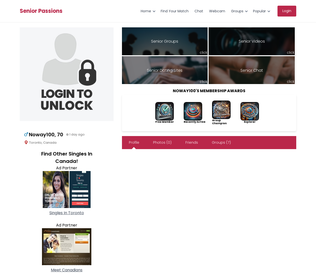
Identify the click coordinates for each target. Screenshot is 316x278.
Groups (237, 11)
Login (286, 10)
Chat (199, 11)
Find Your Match (175, 11)
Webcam (217, 11)
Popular (259, 11)
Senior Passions (41, 11)
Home (146, 11)
